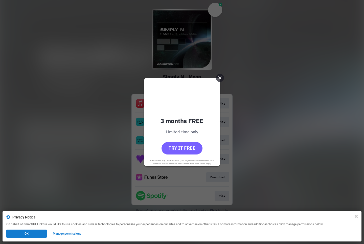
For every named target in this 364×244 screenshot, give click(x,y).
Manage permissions (67, 233)
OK (27, 233)
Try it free (182, 148)
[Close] (356, 216)
